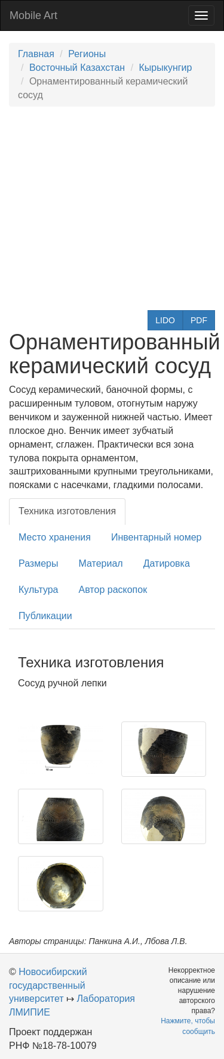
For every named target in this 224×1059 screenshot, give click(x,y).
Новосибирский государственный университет (48, 985)
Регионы (87, 54)
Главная (36, 54)
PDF (199, 320)
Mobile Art (33, 15)
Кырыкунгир (165, 68)
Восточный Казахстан (77, 68)
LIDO (165, 320)
